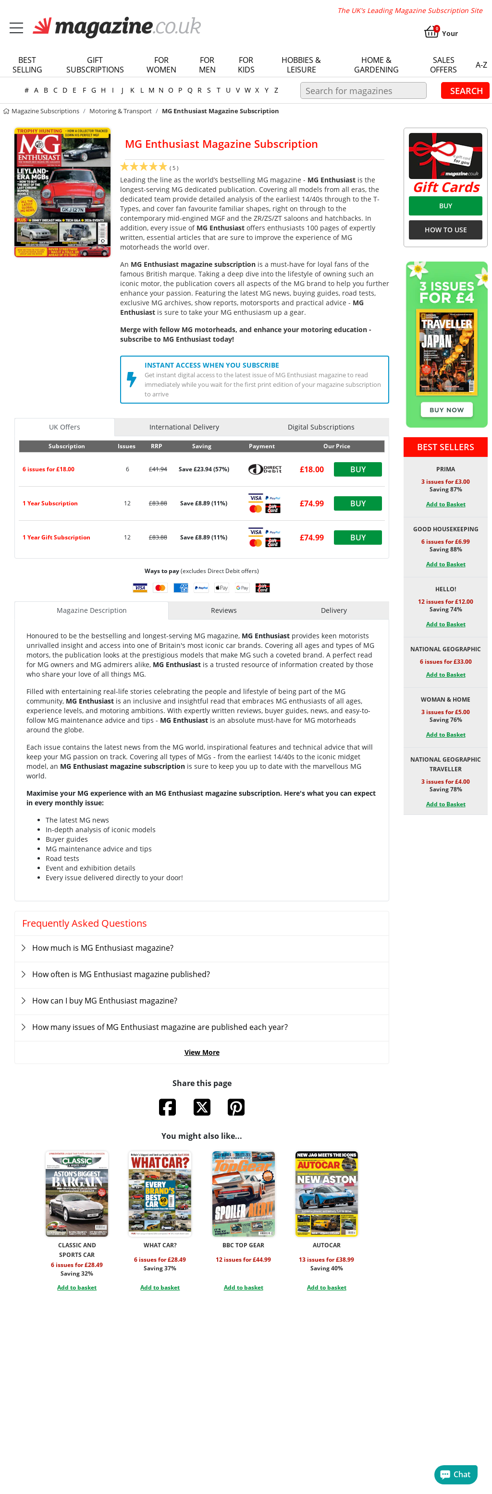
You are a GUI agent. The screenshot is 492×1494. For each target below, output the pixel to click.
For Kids (246, 65)
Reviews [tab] (224, 610)
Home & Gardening (376, 65)
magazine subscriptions (40, 111)
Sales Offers (443, 65)
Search (466, 90)
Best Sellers (445, 447)
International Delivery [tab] (184, 426)
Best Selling (27, 65)
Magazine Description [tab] (92, 610)
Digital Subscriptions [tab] (321, 426)
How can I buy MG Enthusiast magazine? (104, 1000)
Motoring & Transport (120, 111)
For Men (207, 65)
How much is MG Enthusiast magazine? (102, 948)
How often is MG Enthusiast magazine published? (121, 974)
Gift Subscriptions (95, 65)
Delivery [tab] (334, 610)
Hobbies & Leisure (301, 65)
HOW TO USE (446, 229)
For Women (161, 65)
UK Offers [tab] (64, 426)
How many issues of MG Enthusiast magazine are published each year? (160, 1027)
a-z (481, 65)
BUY (445, 205)
